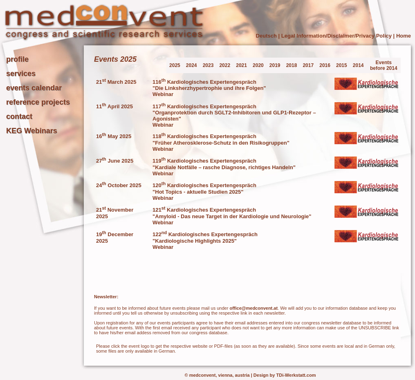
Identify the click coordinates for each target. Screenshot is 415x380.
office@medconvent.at (253, 308)
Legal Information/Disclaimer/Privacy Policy (336, 36)
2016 (324, 65)
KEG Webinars (31, 131)
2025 (174, 65)
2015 (341, 65)
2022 (224, 65)
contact (19, 116)
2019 (274, 65)
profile (17, 59)
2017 (308, 65)
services (21, 73)
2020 (258, 65)
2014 (358, 65)
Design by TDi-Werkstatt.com (284, 375)
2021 (241, 65)
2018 (291, 65)
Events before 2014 (383, 65)
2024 (191, 65)
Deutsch (266, 36)
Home (403, 36)
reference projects (38, 102)
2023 (208, 65)
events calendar (34, 88)
